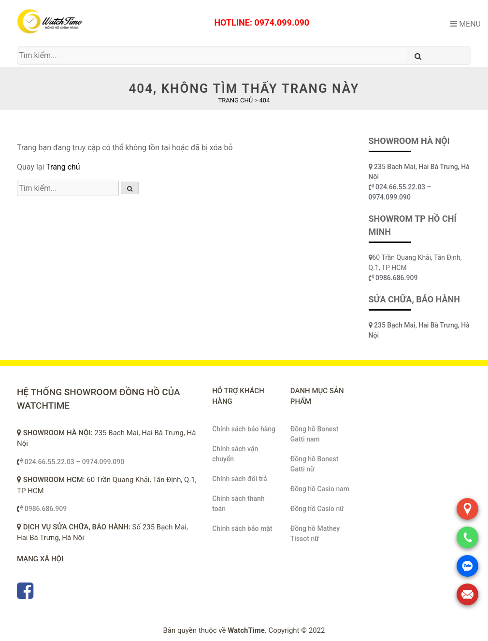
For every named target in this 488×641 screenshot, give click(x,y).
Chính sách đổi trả (239, 479)
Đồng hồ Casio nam (319, 489)
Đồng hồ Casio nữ (317, 509)
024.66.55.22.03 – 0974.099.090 (74, 462)
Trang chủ (63, 166)
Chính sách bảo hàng (243, 429)
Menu (465, 23)
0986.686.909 (396, 278)
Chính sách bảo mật (242, 528)
